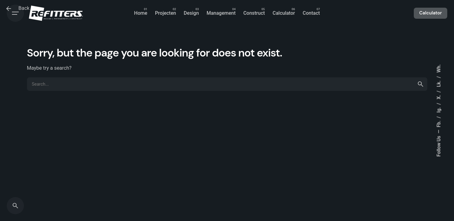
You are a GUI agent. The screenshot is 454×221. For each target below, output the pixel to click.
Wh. (438, 68)
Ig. (438, 109)
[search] (420, 84)
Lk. (438, 83)
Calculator (430, 13)
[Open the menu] (15, 13)
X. (438, 96)
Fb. (438, 123)
